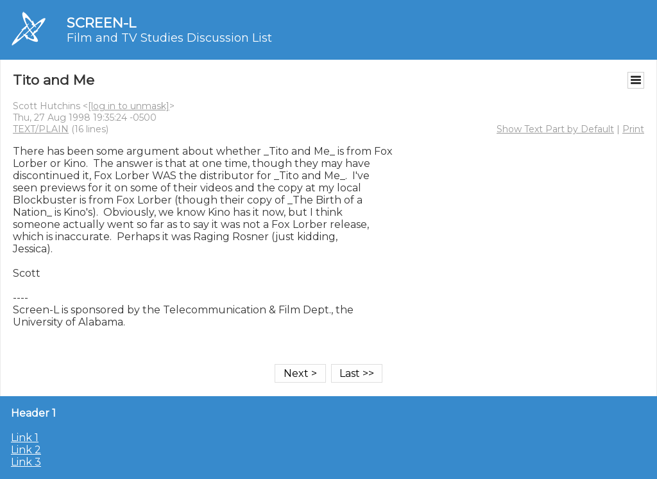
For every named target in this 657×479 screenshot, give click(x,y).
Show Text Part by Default (555, 129)
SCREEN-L (101, 23)
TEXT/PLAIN (41, 129)
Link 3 (26, 462)
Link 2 (26, 450)
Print (633, 129)
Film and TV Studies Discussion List (169, 38)
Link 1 (24, 437)
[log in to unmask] (128, 106)
